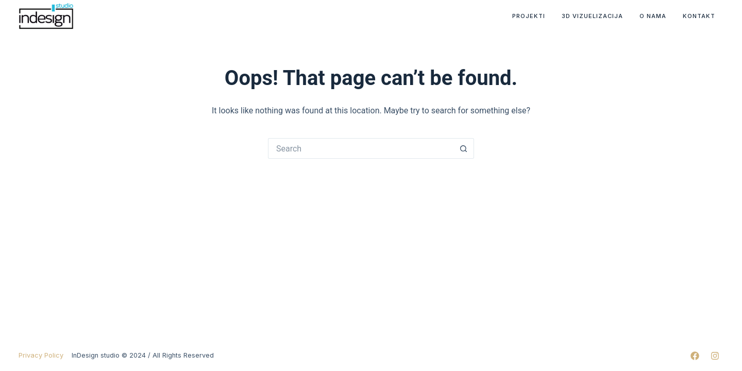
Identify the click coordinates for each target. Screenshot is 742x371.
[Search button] (463, 148)
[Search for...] (360, 148)
